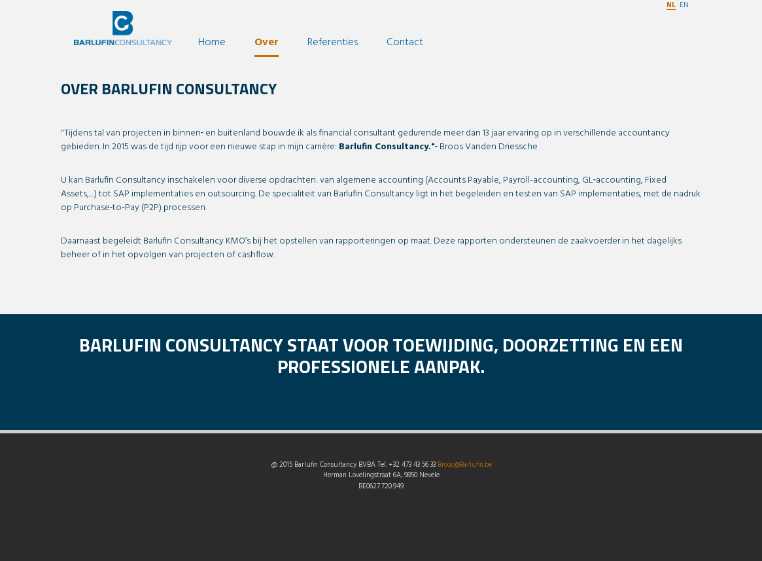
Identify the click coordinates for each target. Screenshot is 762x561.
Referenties (332, 42)
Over (266, 42)
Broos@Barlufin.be (465, 465)
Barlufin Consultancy (123, 34)
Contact (405, 42)
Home (212, 42)
